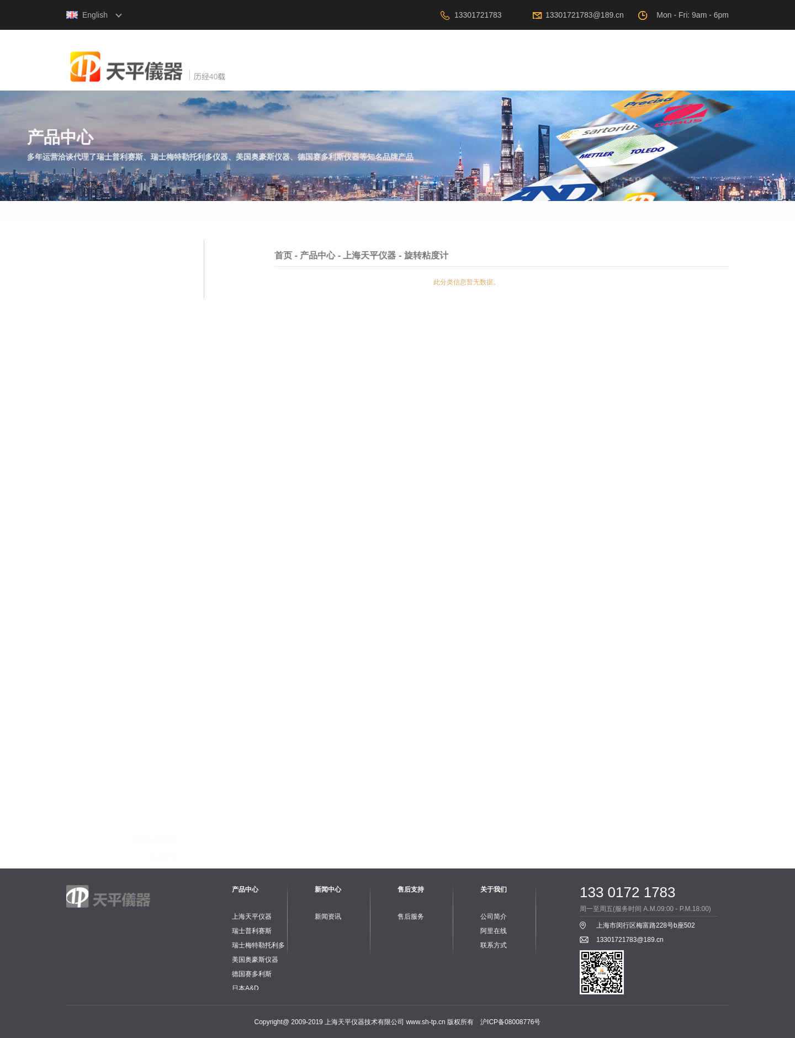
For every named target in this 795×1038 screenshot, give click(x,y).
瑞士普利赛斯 (252, 931)
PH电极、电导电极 (149, 711)
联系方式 (493, 945)
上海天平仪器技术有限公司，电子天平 (185, 77)
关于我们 (394, 73)
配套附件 (163, 615)
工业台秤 (163, 680)
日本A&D (245, 988)
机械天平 (163, 488)
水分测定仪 (160, 599)
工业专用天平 (157, 584)
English (95, 14)
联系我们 (698, 73)
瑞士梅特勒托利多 (258, 945)
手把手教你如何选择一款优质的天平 (532, 209)
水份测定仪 (160, 503)
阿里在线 (637, 73)
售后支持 (576, 73)
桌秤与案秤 (160, 792)
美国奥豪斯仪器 (255, 959)
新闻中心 (516, 73)
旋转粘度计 (160, 519)
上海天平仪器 (252, 916)
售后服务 (411, 916)
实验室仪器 (160, 838)
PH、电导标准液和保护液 (139, 726)
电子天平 (163, 472)
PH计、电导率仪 (152, 696)
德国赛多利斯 (252, 974)
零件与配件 (160, 534)
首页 (334, 73)
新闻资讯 (328, 916)
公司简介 (493, 916)
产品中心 (455, 73)
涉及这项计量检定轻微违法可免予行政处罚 (331, 209)
